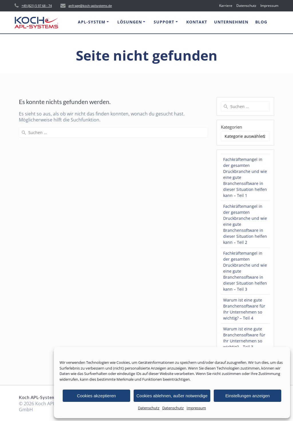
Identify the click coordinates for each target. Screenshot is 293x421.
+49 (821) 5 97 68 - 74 (36, 5)
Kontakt (196, 22)
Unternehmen (231, 22)
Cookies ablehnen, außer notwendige (172, 395)
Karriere (225, 5)
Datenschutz (148, 407)
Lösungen (129, 22)
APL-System (91, 22)
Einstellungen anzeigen (247, 395)
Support (164, 22)
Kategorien (231, 127)
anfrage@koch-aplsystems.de (90, 5)
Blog (261, 22)
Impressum (196, 407)
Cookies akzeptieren (96, 395)
